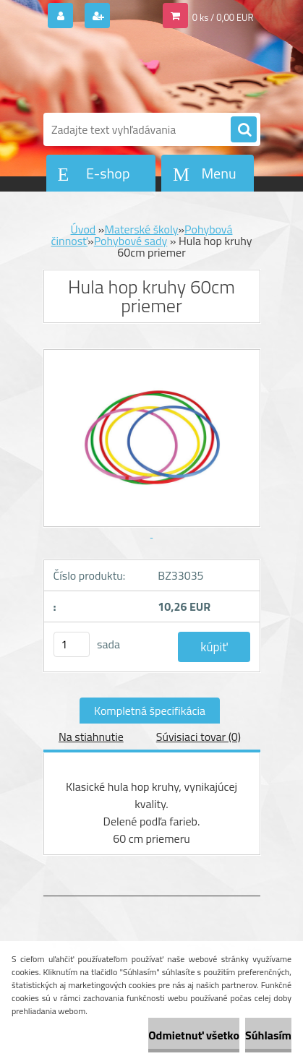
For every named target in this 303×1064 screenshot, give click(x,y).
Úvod (83, 229)
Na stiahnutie (91, 736)
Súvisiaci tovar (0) (198, 736)
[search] (244, 130)
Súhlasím (268, 1035)
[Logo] (142, 71)
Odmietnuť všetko (193, 1035)
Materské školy (141, 229)
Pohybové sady (131, 240)
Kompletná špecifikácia (149, 710)
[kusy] (72, 644)
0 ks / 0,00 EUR (223, 17)
